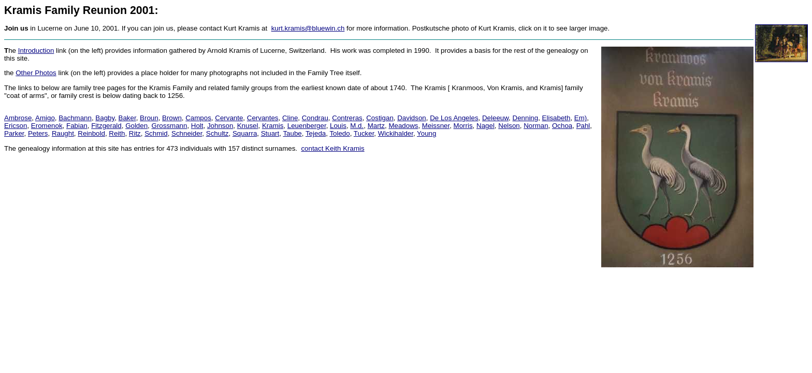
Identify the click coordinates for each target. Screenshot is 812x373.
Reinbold (91, 133)
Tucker (364, 133)
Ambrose (18, 118)
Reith (117, 133)
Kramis (272, 126)
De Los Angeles (454, 118)
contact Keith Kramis (332, 148)
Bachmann (75, 118)
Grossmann (169, 126)
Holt (197, 126)
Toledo (339, 133)
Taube (292, 133)
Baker (127, 118)
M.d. (357, 126)
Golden (136, 126)
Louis (338, 126)
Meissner (436, 126)
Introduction (36, 50)
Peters (38, 133)
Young (426, 133)
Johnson (220, 126)
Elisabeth (556, 118)
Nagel (485, 126)
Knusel (247, 126)
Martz (376, 126)
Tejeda (316, 133)
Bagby (104, 118)
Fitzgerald (106, 126)
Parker (14, 133)
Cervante (229, 118)
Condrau (315, 118)
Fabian (77, 126)
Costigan (380, 118)
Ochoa (562, 126)
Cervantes (263, 118)
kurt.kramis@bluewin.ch (308, 28)
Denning (526, 118)
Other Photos (36, 73)
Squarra (245, 133)
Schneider (186, 133)
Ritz (135, 133)
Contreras (347, 118)
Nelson (509, 126)
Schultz (217, 133)
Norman (536, 126)
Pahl (583, 126)
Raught (63, 133)
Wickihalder (395, 133)
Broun (149, 118)
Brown (172, 118)
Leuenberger (306, 126)
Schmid (155, 133)
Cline (290, 118)
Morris (463, 126)
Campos (198, 118)
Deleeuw (495, 118)
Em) (580, 118)
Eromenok (47, 126)
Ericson (15, 126)
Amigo (45, 118)
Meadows (403, 126)
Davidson (411, 118)
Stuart (270, 133)
